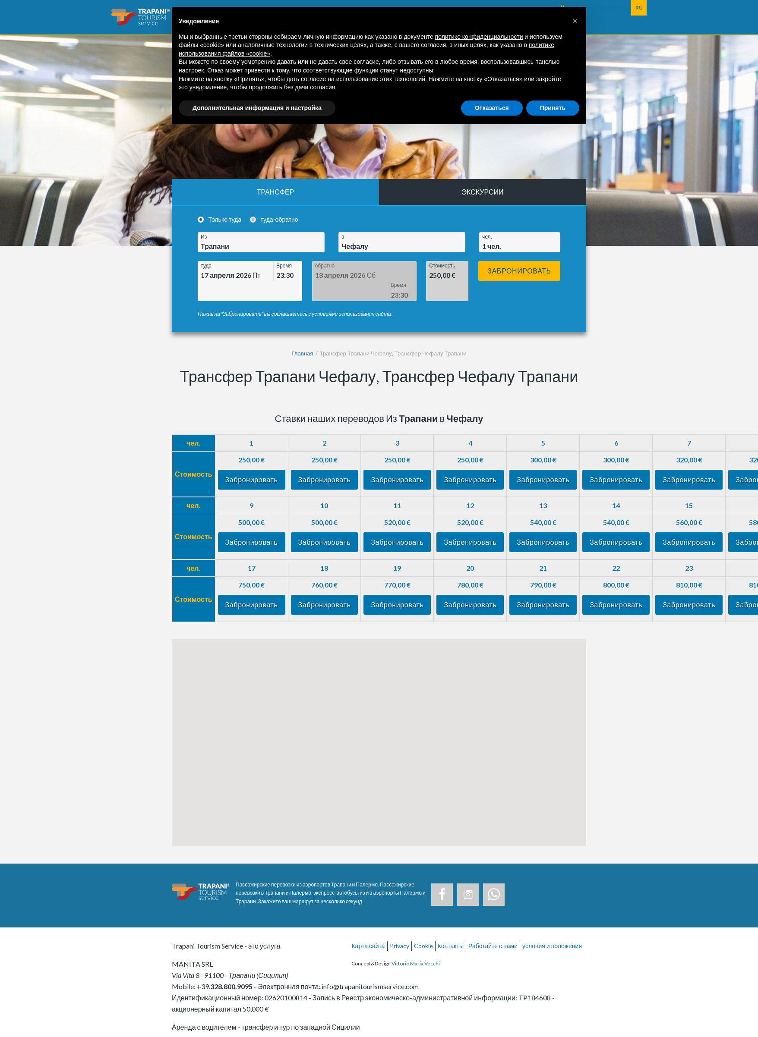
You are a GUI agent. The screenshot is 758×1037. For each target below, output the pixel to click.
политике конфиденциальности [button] (479, 36)
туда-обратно (279, 219)
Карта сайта (368, 926)
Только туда (225, 219)
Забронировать (519, 271)
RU (639, 7)
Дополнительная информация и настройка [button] (257, 107)
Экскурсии (483, 192)
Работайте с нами (493, 926)
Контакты (451, 926)
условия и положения (552, 926)
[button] (575, 21)
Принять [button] (552, 107)
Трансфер (275, 192)
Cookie (423, 926)
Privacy (399, 926)
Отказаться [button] (492, 107)
